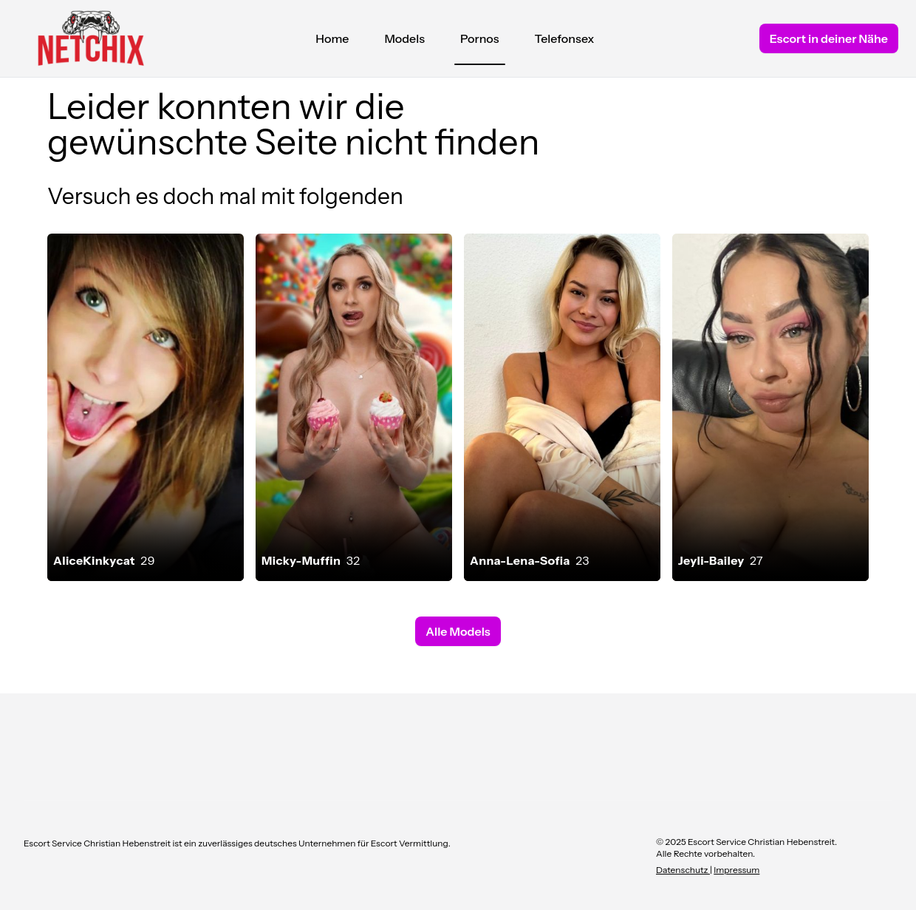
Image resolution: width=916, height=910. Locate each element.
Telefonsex (565, 38)
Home (332, 38)
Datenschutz (683, 869)
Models (404, 38)
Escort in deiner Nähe (829, 38)
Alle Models (457, 631)
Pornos (479, 42)
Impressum (736, 869)
